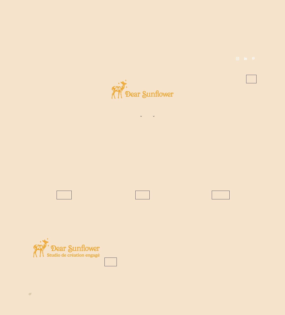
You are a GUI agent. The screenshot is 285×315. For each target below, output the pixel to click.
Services (140, 117)
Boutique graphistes (153, 117)
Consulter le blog (142, 195)
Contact (251, 79)
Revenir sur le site (64, 195)
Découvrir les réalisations (221, 195)
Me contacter (110, 262)
